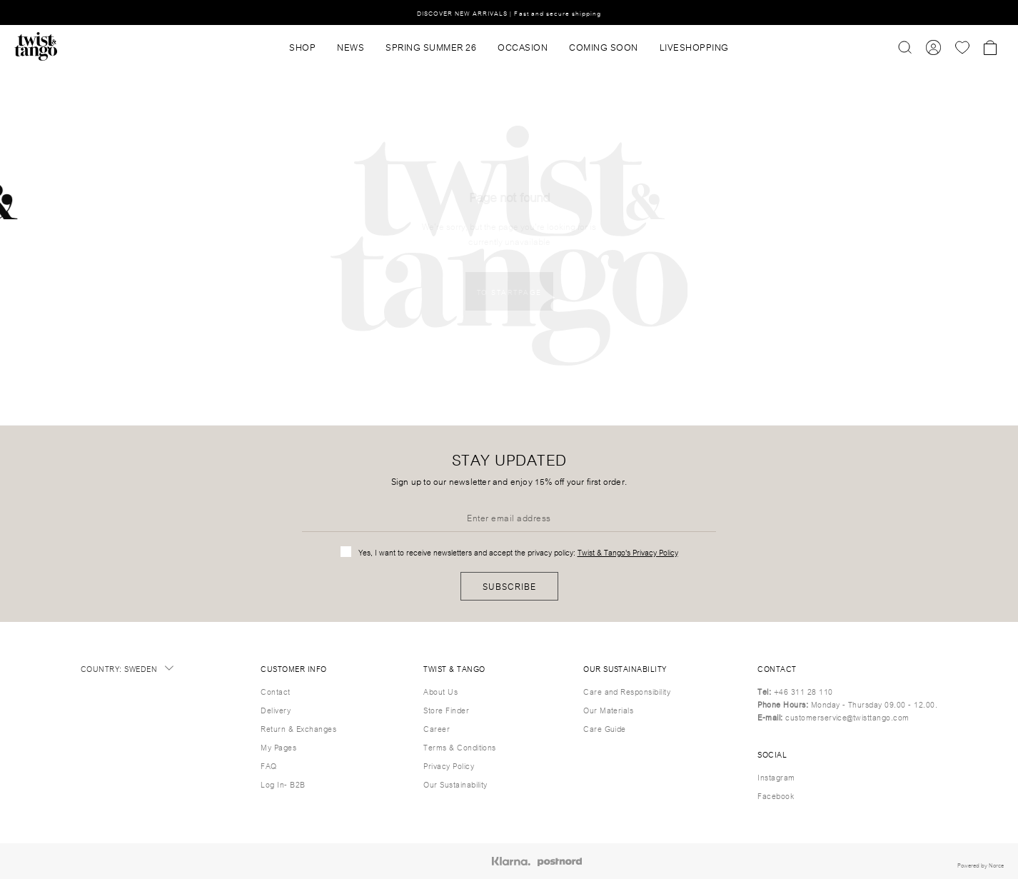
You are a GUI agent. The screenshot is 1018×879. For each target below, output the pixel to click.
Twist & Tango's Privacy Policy (628, 552)
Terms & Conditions (459, 746)
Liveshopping (694, 46)
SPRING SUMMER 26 (430, 46)
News (350, 46)
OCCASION (523, 46)
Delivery (276, 709)
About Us (440, 691)
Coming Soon (603, 46)
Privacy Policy (448, 765)
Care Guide (604, 728)
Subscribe (509, 585)
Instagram (776, 776)
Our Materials (608, 709)
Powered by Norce (980, 865)
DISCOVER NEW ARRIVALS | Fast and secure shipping (509, 12)
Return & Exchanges (298, 728)
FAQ (268, 765)
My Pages (278, 746)
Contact (275, 691)
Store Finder (446, 709)
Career (436, 728)
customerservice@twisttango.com (847, 716)
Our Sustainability (455, 784)
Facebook (775, 795)
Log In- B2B (283, 784)
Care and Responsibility (626, 691)
